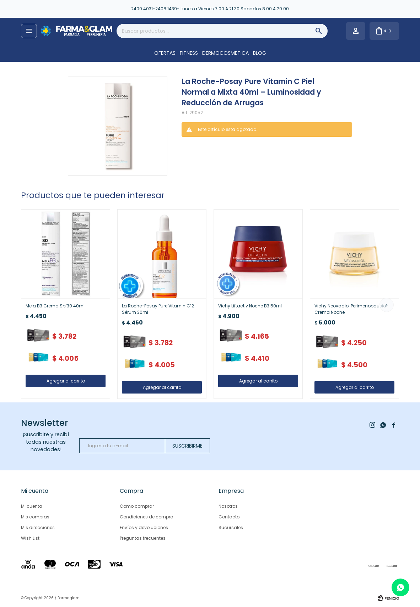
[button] (386, 305)
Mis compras (35, 517)
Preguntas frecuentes (143, 538)
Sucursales (231, 527)
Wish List (30, 538)
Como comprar (137, 506)
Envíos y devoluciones (144, 527)
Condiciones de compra (146, 517)
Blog (259, 53)
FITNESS (189, 53)
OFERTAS (165, 53)
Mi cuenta (31, 506)
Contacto (229, 517)
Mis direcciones (38, 527)
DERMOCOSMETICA (225, 53)
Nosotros (228, 506)
